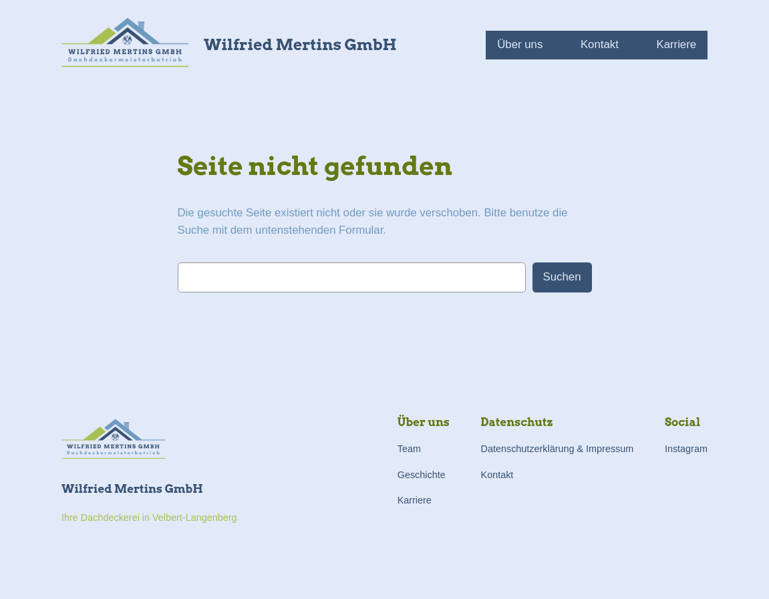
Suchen (562, 276)
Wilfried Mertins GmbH (300, 44)
